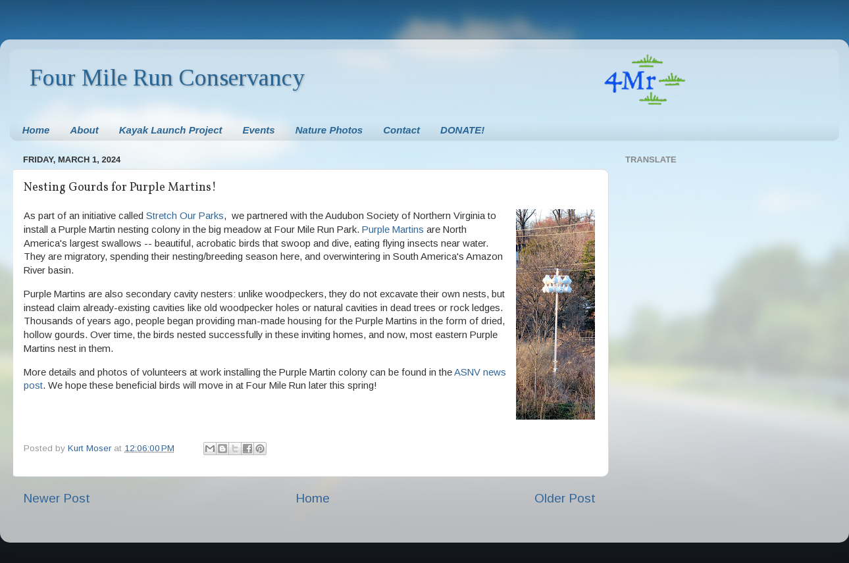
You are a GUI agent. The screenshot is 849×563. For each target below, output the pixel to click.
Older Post (565, 498)
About (84, 129)
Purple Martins (393, 229)
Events (259, 129)
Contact (401, 129)
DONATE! (462, 129)
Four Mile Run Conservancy (167, 77)
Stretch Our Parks (185, 215)
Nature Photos (329, 129)
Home (36, 129)
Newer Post (56, 498)
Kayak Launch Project (170, 129)
